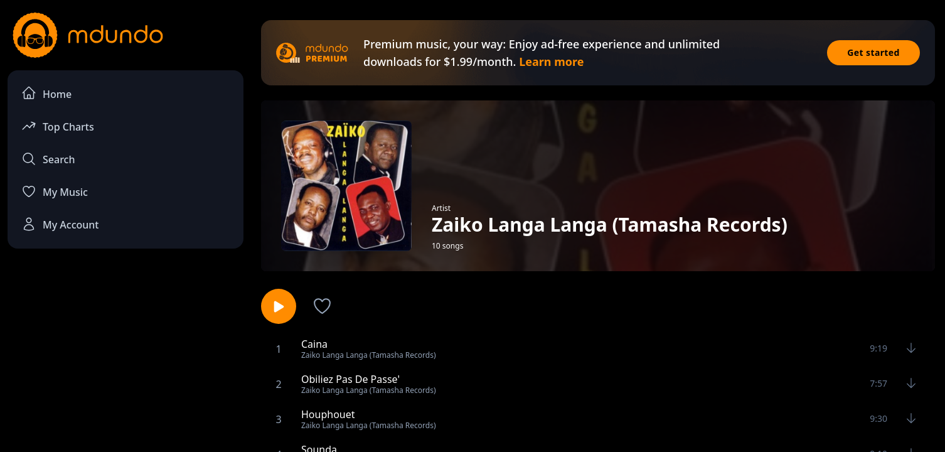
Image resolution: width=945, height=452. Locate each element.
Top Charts (57, 126)
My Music (54, 191)
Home (46, 93)
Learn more (551, 61)
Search (48, 158)
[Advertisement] (125, 361)
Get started (873, 52)
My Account (60, 224)
